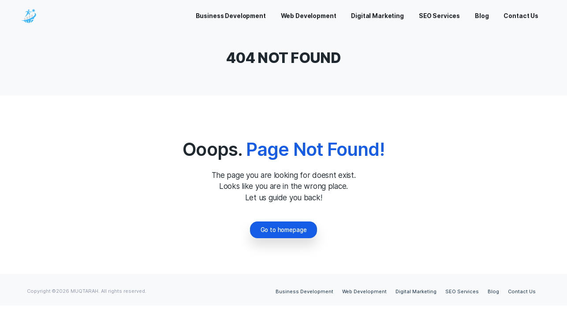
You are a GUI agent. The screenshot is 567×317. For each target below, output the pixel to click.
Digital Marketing (415, 291)
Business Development (304, 291)
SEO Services (462, 291)
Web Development (364, 291)
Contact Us (522, 291)
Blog (493, 291)
